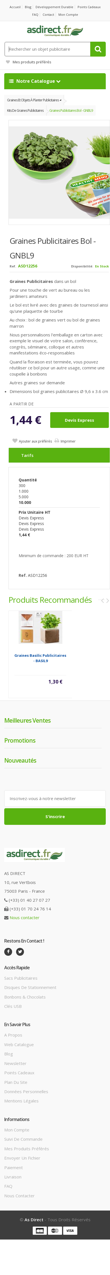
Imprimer (68, 441)
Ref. (13, 266)
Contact (48, 14)
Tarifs (27, 455)
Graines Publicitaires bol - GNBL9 (71, 110)
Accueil (15, 7)
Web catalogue (19, 1044)
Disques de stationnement (30, 987)
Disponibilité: (82, 266)
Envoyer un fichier (22, 1158)
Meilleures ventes (27, 720)
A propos (13, 1035)
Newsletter (15, 1063)
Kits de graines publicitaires (25, 110)
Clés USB (13, 1006)
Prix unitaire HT (34, 512)
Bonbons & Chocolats (25, 997)
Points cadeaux (89, 7)
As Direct (34, 1219)
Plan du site (15, 1082)
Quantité (28, 480)
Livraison (12, 1177)
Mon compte (68, 14)
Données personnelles (26, 1091)
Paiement (13, 1167)
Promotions (19, 740)
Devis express (79, 420)
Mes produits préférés (28, 61)
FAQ (35, 14)
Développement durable (54, 7)
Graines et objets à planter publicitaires (33, 100)
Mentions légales (21, 1101)
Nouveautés (20, 760)
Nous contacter (24, 917)
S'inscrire (55, 816)
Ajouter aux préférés (35, 441)
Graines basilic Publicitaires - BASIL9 (40, 658)
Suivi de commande (23, 1139)
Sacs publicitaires (21, 978)
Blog (28, 7)
